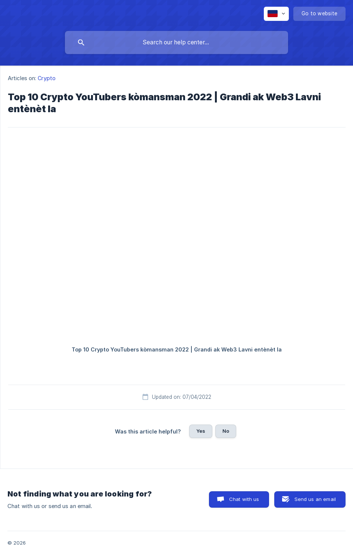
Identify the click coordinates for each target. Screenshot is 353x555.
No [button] (225, 431)
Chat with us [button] (244, 499)
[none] (276, 14)
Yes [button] (200, 431)
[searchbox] (176, 42)
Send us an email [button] (315, 499)
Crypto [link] (47, 78)
